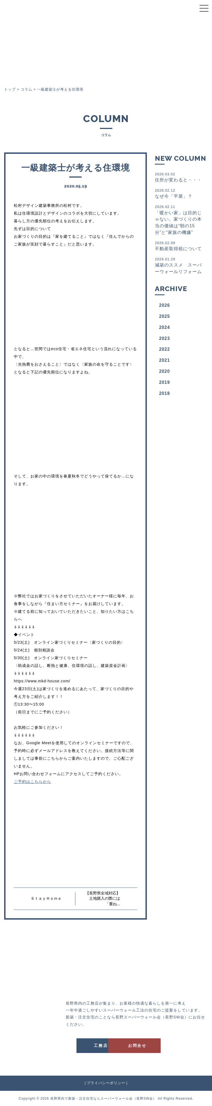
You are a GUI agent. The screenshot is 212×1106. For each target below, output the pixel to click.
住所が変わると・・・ (179, 176)
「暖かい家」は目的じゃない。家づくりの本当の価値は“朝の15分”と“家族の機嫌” (179, 219)
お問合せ (135, 1045)
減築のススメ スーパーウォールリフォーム (179, 265)
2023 (164, 338)
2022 (164, 349)
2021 (164, 360)
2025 (164, 316)
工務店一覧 (80, 1045)
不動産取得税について (179, 245)
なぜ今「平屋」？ (179, 193)
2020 (164, 371)
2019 (164, 382)
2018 (164, 393)
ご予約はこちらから (32, 781)
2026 (164, 305)
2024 (164, 327)
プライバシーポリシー (106, 1082)
